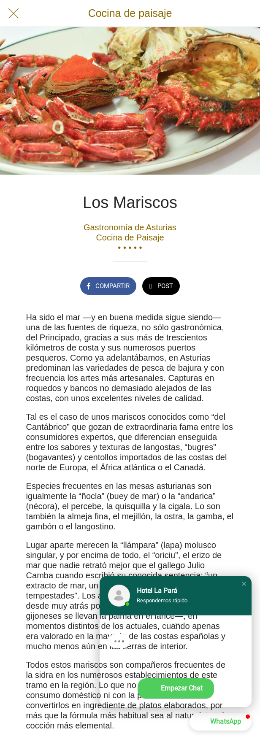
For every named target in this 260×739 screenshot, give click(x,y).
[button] (244, 584)
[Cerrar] (13, 13)
